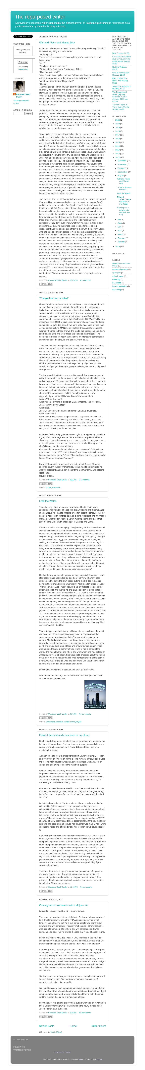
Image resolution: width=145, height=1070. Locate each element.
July (120, 219)
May (120, 227)
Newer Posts (46, 1025)
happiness (116, 283)
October (121, 168)
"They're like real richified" (54, 298)
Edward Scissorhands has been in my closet (64, 735)
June (120, 223)
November (122, 164)
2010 (117, 246)
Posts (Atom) (56, 1032)
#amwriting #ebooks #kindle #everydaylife (63, 722)
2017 (117, 135)
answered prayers (120, 269)
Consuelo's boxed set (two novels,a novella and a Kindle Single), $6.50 (121, 60)
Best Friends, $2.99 (120, 53)
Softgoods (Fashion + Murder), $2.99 (121, 87)
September (123, 172)
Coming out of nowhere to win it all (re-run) (63, 905)
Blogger (98, 1059)
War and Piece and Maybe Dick (57, 42)
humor (48, 488)
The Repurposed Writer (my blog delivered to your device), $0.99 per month (120, 96)
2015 (117, 142)
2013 (117, 150)
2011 (117, 157)
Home (73, 1025)
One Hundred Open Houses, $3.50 (120, 74)
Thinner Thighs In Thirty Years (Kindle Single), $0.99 (120, 107)
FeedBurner (23, 69)
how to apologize (119, 286)
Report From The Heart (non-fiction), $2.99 (120, 80)
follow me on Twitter (61, 1052)
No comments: (85, 714)
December (122, 161)
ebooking (116, 279)
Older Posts (99, 1025)
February (122, 238)
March (120, 234)
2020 (117, 124)
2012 (117, 154)
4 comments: (85, 280)
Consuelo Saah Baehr (23, 95)
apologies (116, 273)
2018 (117, 131)
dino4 (81, 1059)
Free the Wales (47, 501)
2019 (117, 127)
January (121, 242)
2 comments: (84, 480)
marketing (116, 290)
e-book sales (117, 276)
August (121, 176)
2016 (117, 139)
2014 (117, 146)
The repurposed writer (40, 17)
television (56, 488)
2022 (117, 120)
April (120, 230)
